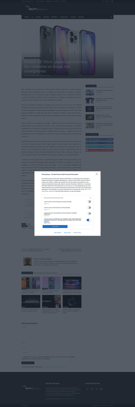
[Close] (97, 174)
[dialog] (67, 203)
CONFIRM (55, 226)
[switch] (89, 201)
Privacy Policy (77, 232)
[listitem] (67, 198)
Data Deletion (57, 232)
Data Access (67, 232)
